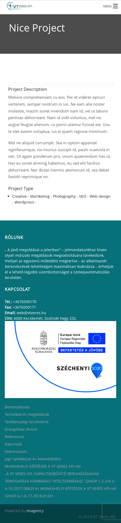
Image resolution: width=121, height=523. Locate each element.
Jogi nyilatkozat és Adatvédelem (33, 458)
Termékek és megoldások (27, 414)
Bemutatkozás (17, 406)
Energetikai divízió (21, 429)
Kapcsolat (13, 444)
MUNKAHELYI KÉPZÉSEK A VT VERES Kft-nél (43, 466)
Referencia (14, 436)
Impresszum (16, 451)
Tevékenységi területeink (27, 421)
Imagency (35, 510)
